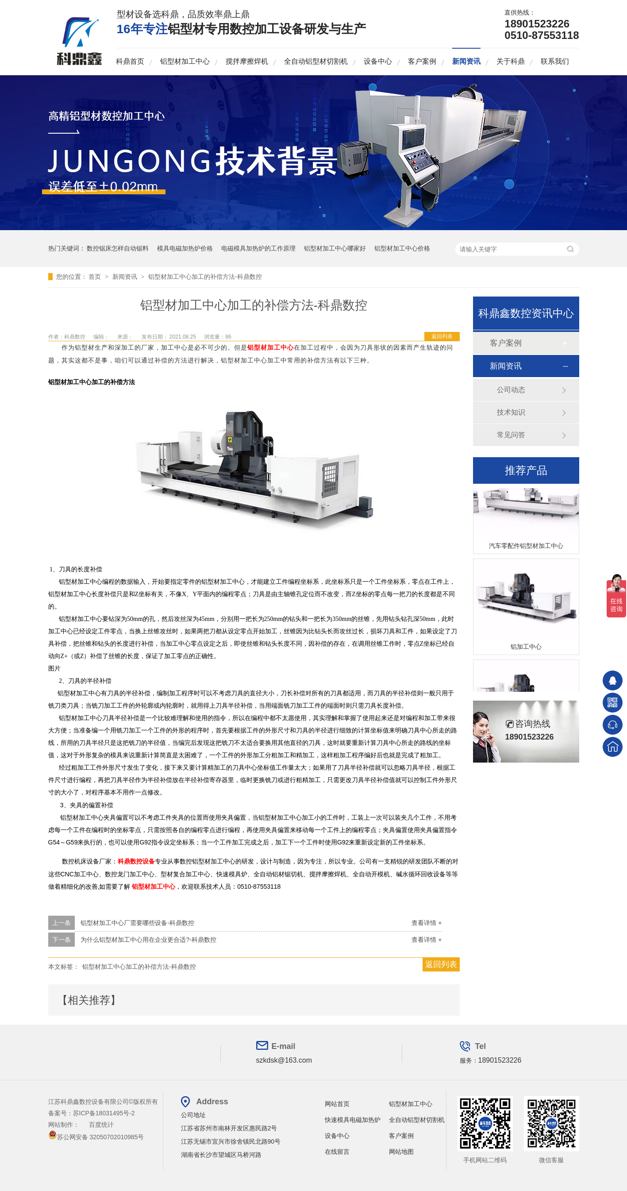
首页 (95, 276)
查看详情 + (427, 922)
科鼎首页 (130, 61)
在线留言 (337, 1151)
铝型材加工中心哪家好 (335, 248)
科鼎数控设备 (136, 861)
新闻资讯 (466, 61)
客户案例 (422, 61)
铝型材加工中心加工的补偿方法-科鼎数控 (205, 276)
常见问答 (511, 435)
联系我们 (555, 61)
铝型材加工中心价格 (402, 248)
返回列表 (442, 336)
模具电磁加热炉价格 (185, 248)
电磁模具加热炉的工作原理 (258, 248)
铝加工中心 (526, 647)
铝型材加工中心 (185, 61)
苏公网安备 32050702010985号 (96, 1137)
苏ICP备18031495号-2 (104, 1113)
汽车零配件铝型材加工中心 (526, 547)
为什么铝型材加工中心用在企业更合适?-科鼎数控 (148, 939)
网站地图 (401, 1151)
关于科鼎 (510, 61)
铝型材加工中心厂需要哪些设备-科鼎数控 (137, 922)
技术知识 (511, 412)
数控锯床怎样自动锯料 (118, 248)
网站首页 (337, 1103)
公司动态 (511, 389)
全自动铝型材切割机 (316, 61)
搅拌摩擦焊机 (247, 61)
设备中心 (378, 61)
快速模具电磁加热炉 (353, 1119)
